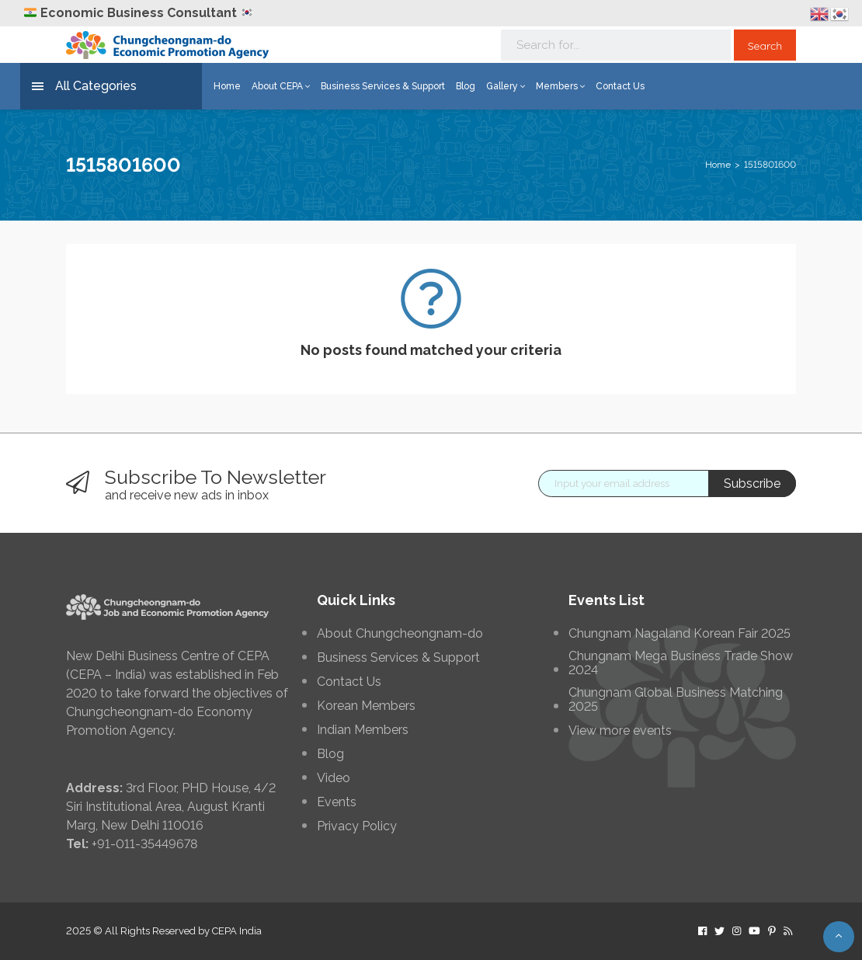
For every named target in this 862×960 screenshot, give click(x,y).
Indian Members (362, 730)
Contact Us (620, 86)
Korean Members (366, 706)
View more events (620, 731)
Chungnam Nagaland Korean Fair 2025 (679, 634)
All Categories (84, 86)
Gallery (505, 86)
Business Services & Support (383, 86)
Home (227, 86)
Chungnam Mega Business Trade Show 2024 (680, 663)
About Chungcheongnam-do (400, 634)
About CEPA (281, 86)
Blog (465, 86)
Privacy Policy (357, 826)
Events (336, 802)
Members (560, 86)
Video (333, 778)
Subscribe (752, 483)
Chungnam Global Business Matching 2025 (675, 700)
